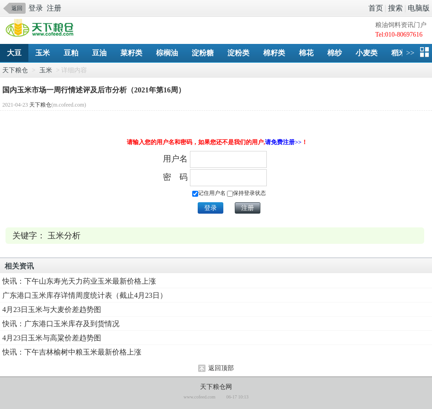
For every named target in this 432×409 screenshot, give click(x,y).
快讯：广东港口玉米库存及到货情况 (60, 324)
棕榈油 (167, 53)
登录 (36, 8)
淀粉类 (238, 53)
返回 (16, 8)
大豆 (14, 53)
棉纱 (334, 53)
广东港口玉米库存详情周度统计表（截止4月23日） (84, 295)
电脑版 (419, 8)
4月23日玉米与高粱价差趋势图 (51, 338)
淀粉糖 (203, 53)
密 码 (175, 177)
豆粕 (71, 53)
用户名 (175, 158)
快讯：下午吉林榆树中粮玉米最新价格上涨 (71, 352)
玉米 (42, 53)
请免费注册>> (283, 142)
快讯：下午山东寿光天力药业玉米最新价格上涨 (79, 281)
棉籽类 (274, 53)
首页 (375, 8)
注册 (54, 8)
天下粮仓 (15, 70)
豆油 (99, 53)
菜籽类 (131, 53)
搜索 (395, 8)
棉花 (306, 53)
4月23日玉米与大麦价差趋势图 (51, 309)
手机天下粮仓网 (42, 28)
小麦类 (367, 53)
